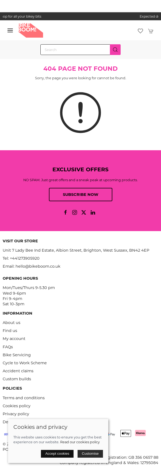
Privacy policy (16, 413)
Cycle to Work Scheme (25, 363)
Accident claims (18, 371)
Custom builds (17, 379)
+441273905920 (25, 258)
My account (14, 338)
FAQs (8, 347)
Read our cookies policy (80, 442)
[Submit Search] (115, 49)
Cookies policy (16, 405)
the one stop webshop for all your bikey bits (80, 16)
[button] (10, 30)
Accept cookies (57, 454)
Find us (10, 330)
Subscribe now (80, 194)
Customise (90, 454)
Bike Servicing (17, 355)
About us (11, 322)
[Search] (80, 49)
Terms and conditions (24, 397)
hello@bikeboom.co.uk (38, 266)
